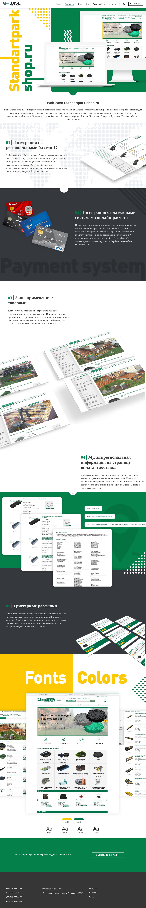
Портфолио (69, 4)
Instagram (93, 888)
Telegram (92, 897)
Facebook (93, 893)
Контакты (112, 4)
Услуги (58, 4)
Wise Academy (99, 4)
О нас (80, 4)
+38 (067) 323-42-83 (14, 888)
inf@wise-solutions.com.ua (52, 889)
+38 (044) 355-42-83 (14, 897)
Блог (88, 4)
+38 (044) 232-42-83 (14, 901)
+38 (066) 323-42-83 (14, 893)
